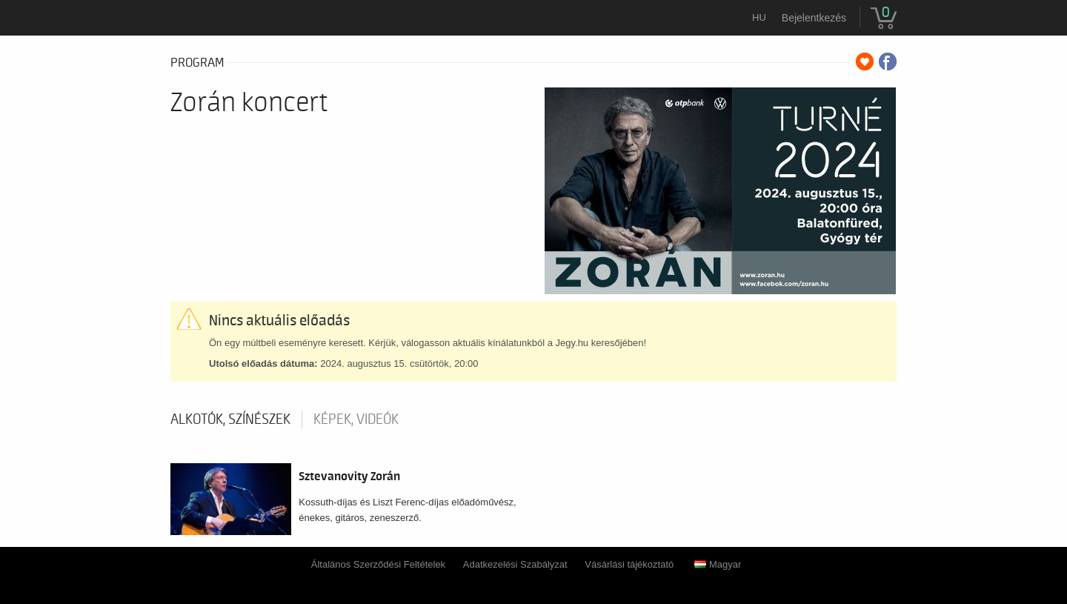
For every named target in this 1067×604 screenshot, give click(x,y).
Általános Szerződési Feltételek (378, 564)
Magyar (717, 564)
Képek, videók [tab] (356, 419)
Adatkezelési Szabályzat (515, 564)
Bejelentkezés (814, 18)
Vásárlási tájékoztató (629, 564)
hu (759, 17)
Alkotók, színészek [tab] (230, 419)
